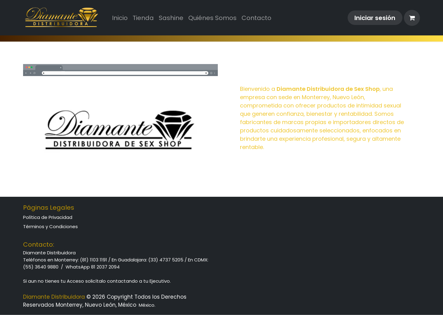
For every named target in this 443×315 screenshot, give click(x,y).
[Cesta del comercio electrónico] (412, 18)
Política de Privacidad (47, 217)
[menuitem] (120, 18)
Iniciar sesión (374, 18)
